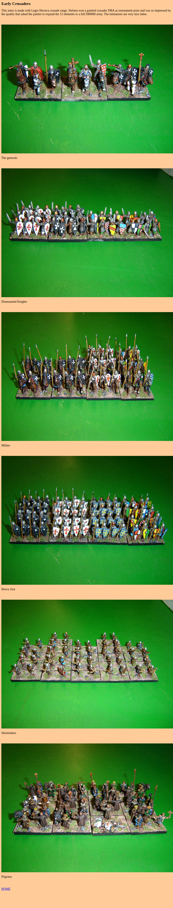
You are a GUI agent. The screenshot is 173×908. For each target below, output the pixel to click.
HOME (5, 889)
